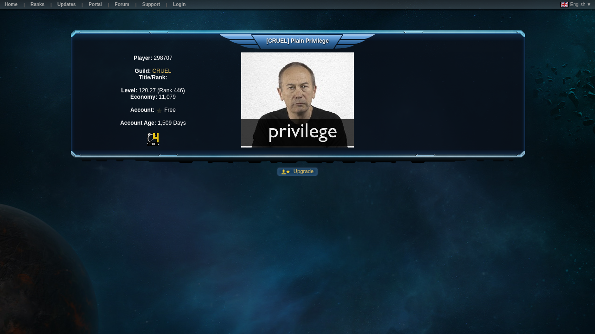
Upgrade (303, 171)
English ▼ (575, 4)
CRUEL (162, 71)
